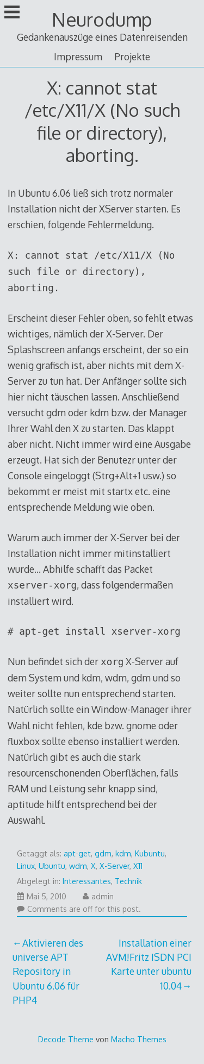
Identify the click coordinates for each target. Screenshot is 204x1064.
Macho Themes (138, 1039)
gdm (103, 853)
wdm (78, 866)
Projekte (132, 56)
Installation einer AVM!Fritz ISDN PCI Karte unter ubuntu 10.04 (148, 964)
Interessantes (87, 881)
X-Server (114, 866)
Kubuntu (150, 853)
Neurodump (102, 19)
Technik (128, 881)
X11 (138, 866)
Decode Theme (66, 1039)
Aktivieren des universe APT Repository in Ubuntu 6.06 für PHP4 (48, 971)
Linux (26, 866)
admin (98, 896)
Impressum (78, 56)
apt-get (77, 853)
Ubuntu (52, 866)
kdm (123, 853)
